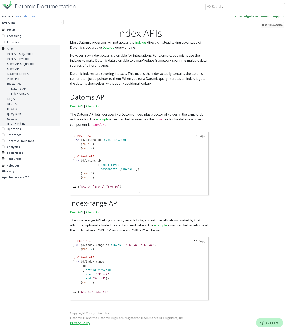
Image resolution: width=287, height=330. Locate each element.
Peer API (76, 106)
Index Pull (13, 79)
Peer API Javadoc (18, 59)
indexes (140, 42)
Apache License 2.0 (15, 177)
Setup (11, 29)
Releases (13, 165)
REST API (13, 104)
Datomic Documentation (45, 6)
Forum (265, 16)
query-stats (14, 114)
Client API (13, 69)
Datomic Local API (19, 74)
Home (6, 16)
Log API (12, 99)
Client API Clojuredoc (20, 64)
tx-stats (12, 118)
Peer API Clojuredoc (20, 54)
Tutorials (13, 42)
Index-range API (21, 93)
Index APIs (28, 16)
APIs (16, 16)
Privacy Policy (80, 322)
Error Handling (16, 123)
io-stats (12, 109)
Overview (8, 23)
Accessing (14, 36)
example (102, 119)
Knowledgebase (246, 16)
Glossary (8, 171)
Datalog (108, 47)
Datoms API (19, 88)
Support (278, 16)
